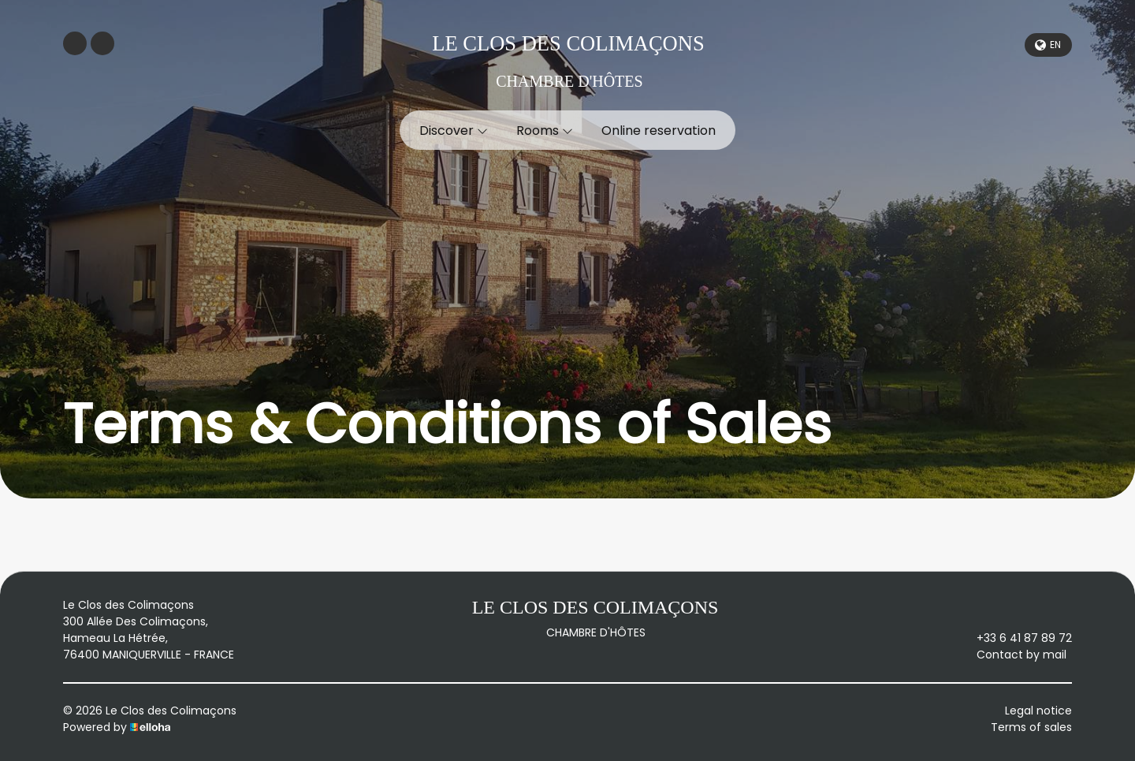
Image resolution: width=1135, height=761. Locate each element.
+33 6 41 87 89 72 (1015, 638)
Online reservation (658, 130)
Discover (453, 130)
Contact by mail (1012, 654)
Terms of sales (1031, 727)
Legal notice (1038, 710)
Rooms (544, 130)
